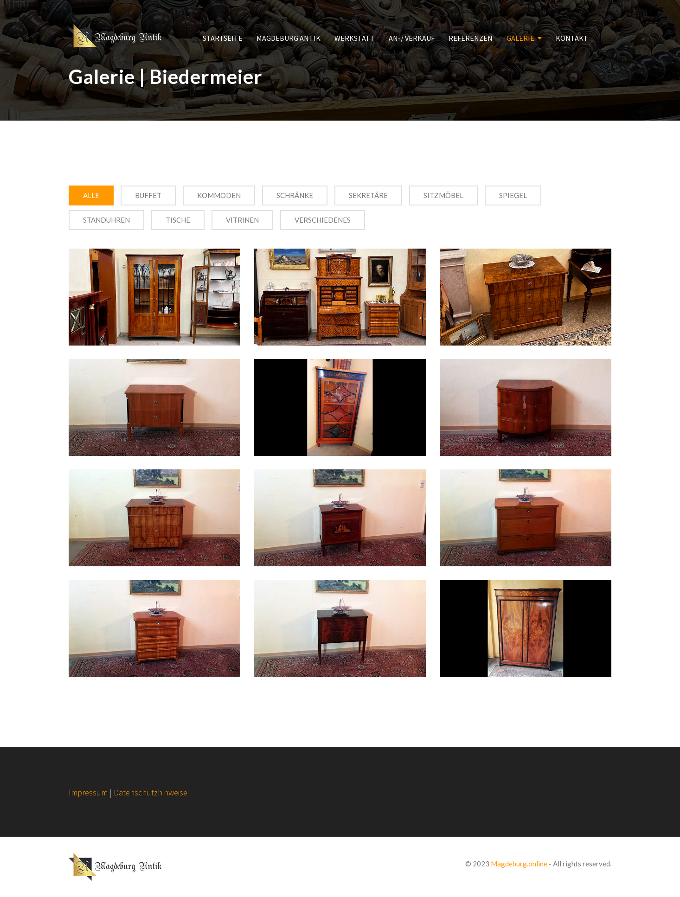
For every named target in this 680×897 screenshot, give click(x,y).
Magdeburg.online (519, 863)
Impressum (88, 792)
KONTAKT (572, 38)
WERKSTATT (354, 38)
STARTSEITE (223, 38)
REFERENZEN (471, 38)
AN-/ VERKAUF (412, 38)
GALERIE (520, 38)
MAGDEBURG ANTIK (289, 38)
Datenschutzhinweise (150, 792)
